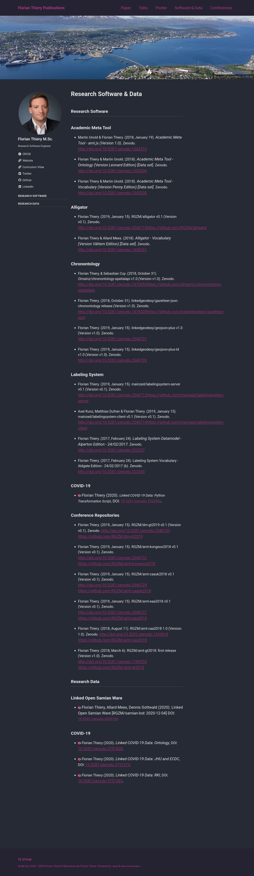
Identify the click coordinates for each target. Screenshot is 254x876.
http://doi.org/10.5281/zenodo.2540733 (112, 559)
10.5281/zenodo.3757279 (119, 806)
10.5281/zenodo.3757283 (100, 823)
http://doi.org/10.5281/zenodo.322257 (111, 472)
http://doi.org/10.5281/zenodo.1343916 (112, 672)
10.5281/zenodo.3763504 (146, 524)
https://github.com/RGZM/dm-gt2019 (110, 565)
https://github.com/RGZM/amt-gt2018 (111, 707)
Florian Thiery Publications (41, 8)
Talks (143, 8)
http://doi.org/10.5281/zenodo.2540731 (112, 587)
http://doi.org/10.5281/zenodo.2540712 (112, 409)
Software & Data (188, 8)
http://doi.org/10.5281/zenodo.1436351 (112, 253)
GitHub (27, 859)
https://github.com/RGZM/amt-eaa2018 (112, 650)
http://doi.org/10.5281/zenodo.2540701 (112, 351)
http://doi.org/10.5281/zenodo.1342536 (112, 173)
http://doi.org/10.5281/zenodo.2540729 (112, 616)
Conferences (221, 8)
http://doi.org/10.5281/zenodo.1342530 (112, 195)
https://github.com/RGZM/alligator (177, 231)
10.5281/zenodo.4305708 (100, 760)
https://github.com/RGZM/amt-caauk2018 (114, 621)
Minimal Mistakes (133, 866)
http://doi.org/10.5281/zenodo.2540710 (112, 231)
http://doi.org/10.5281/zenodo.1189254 (112, 701)
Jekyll (116, 866)
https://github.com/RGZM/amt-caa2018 (112, 678)
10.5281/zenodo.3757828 (100, 790)
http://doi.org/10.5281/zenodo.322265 (111, 494)
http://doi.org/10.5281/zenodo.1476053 (112, 295)
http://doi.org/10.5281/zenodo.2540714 (112, 443)
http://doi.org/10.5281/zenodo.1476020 (112, 323)
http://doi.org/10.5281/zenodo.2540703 (112, 374)
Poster (161, 8)
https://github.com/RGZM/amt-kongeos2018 (116, 593)
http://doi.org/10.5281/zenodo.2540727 (112, 644)
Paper (126, 8)
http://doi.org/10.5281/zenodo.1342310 (112, 150)
